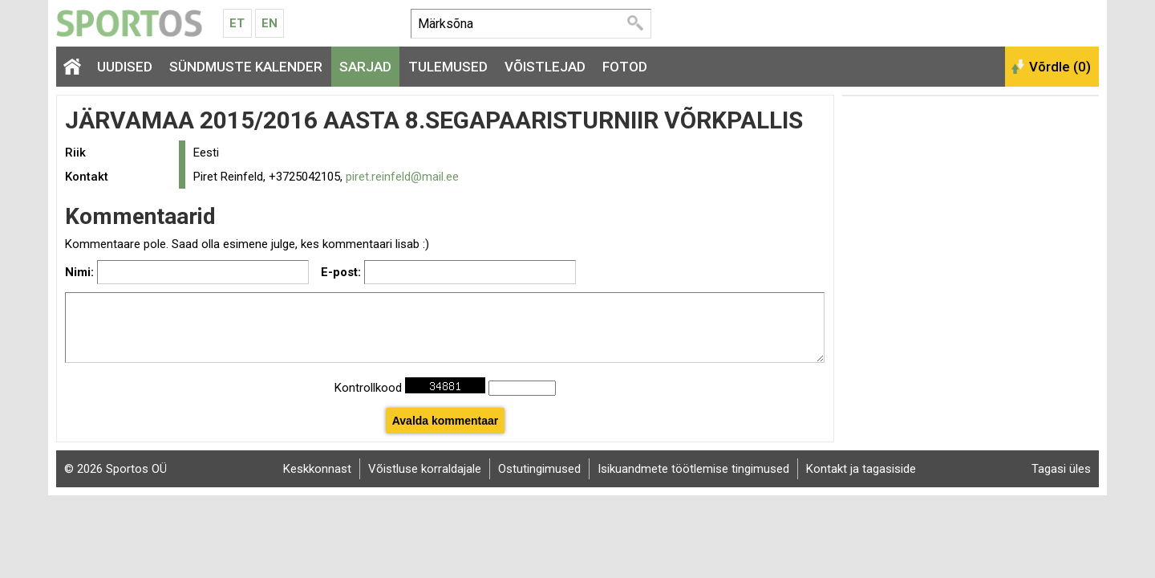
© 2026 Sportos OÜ (115, 469)
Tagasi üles (1061, 469)
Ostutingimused (539, 469)
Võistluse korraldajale (424, 469)
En (269, 23)
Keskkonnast (317, 469)
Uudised (124, 67)
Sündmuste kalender (245, 67)
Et (237, 23)
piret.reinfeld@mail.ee (402, 176)
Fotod (624, 67)
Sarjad (365, 67)
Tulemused (448, 67)
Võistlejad (545, 67)
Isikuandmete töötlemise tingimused (693, 469)
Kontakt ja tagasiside (861, 469)
